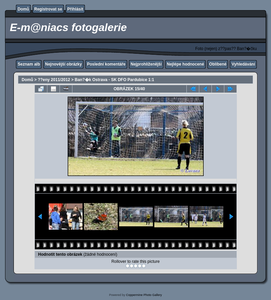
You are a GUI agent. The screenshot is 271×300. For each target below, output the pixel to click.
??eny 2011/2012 (54, 79)
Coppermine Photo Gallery (144, 295)
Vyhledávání (243, 64)
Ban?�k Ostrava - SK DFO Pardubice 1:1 (114, 79)
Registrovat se (48, 9)
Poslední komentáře (106, 64)
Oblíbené (217, 64)
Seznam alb (29, 64)
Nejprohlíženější (146, 64)
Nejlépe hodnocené (185, 64)
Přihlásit (75, 9)
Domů (23, 9)
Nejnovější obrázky (63, 64)
